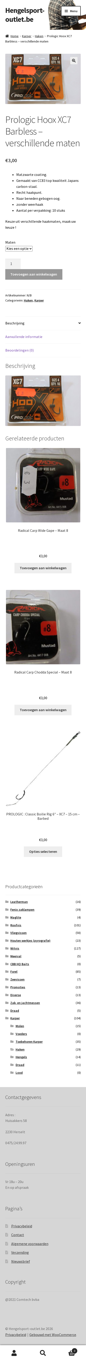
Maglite (15, 917)
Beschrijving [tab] (15, 323)
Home (15, 36)
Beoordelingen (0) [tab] (19, 350)
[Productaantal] (13, 264)
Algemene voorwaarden (29, 1243)
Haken (39, 36)
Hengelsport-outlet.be (24, 15)
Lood (19, 1073)
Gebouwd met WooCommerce (52, 1334)
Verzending (20, 1252)
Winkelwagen (67, 1350)
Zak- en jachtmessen (25, 1003)
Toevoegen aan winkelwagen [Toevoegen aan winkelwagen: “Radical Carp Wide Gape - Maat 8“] (43, 568)
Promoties (17, 987)
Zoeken (43, 1353)
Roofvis (15, 925)
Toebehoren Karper (29, 1042)
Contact (17, 1234)
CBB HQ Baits (19, 964)
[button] (74, 60)
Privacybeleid (21, 1226)
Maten (10, 242)
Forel (13, 971)
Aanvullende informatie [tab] (23, 336)
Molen (20, 1026)
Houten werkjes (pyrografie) (30, 940)
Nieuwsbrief (20, 1261)
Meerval (15, 956)
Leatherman (19, 902)
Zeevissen (17, 979)
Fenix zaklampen (22, 909)
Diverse (15, 995)
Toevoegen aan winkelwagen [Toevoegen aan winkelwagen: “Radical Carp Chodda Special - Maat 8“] (43, 709)
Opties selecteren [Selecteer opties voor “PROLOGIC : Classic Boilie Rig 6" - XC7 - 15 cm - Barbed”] (43, 851)
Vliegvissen (18, 933)
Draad (14, 1011)
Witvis (14, 948)
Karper (26, 36)
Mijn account (14, 1353)
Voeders (21, 1034)
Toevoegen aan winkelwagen (33, 274)
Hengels (21, 1057)
